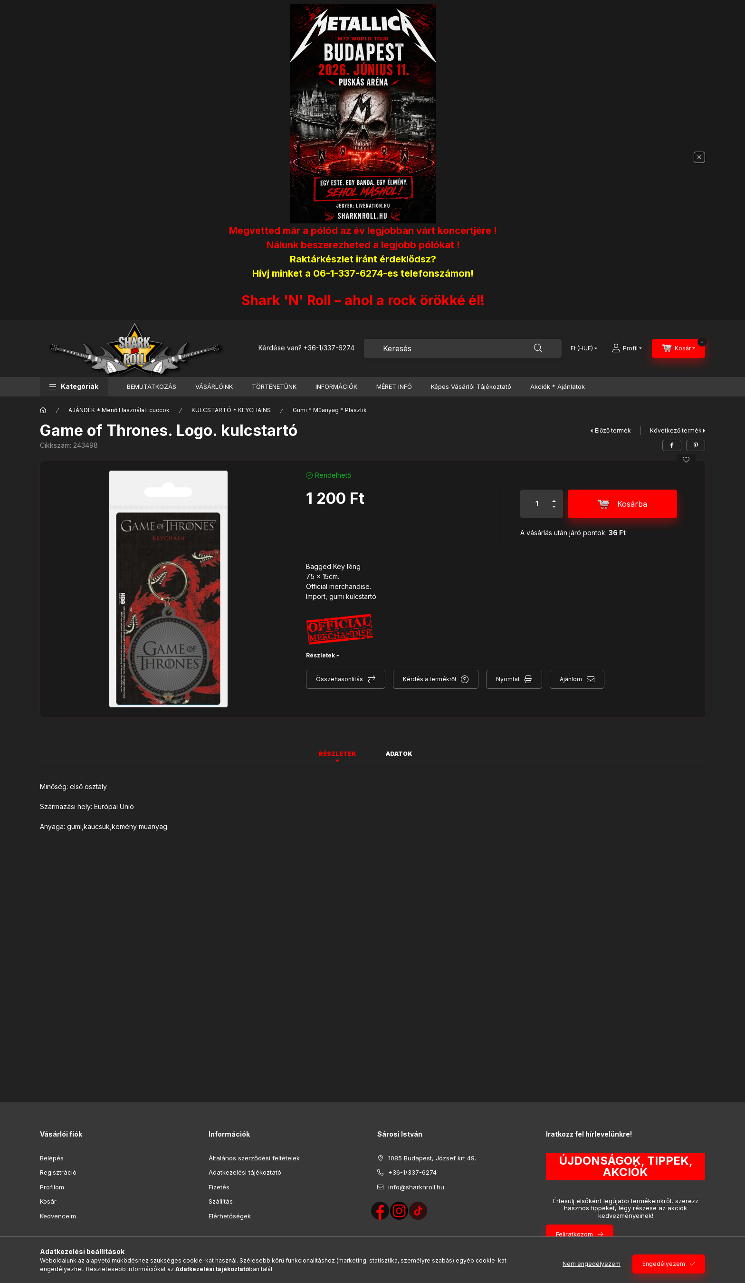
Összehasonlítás (339, 679)
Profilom (52, 1187)
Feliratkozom (574, 1234)
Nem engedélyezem (592, 1263)
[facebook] (671, 445)
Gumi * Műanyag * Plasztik (330, 410)
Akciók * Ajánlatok (557, 386)
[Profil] (627, 348)
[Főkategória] (43, 410)
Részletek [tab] (337, 753)
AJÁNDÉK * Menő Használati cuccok (119, 410)
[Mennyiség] (537, 504)
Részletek (320, 655)
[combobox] (463, 348)
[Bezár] (699, 157)
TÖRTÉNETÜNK (274, 386)
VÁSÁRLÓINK (214, 386)
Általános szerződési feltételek (254, 1158)
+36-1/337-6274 (329, 348)
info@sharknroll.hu (416, 1187)
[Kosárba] (622, 504)
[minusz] (554, 511)
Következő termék (676, 430)
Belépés (52, 1158)
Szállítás (221, 1201)
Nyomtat (508, 679)
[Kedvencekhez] (686, 459)
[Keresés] (538, 348)
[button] (74, 386)
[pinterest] (695, 445)
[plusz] (554, 497)
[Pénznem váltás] (581, 348)
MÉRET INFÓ (394, 386)
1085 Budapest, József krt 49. (432, 1158)
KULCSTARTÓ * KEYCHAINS (231, 410)
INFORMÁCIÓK (336, 386)
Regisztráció (58, 1172)
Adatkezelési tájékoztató (245, 1172)
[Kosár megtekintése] (678, 348)
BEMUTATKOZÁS (151, 386)
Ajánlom (571, 679)
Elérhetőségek (230, 1216)
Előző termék (613, 430)
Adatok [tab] (399, 753)
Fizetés (219, 1187)
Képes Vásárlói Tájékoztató (471, 386)
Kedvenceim (58, 1216)
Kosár (48, 1201)
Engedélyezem (663, 1263)
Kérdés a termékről (429, 679)
